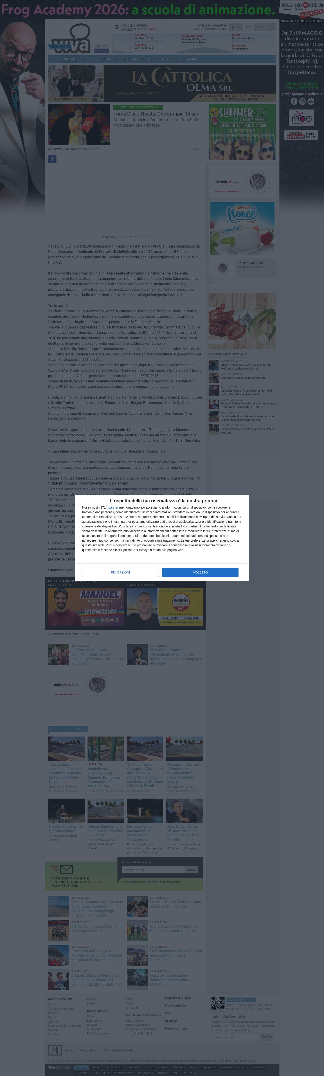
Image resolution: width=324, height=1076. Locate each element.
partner (113, 507)
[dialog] (162, 538)
